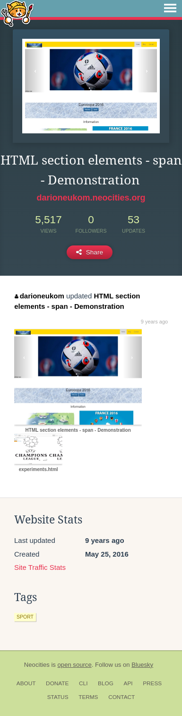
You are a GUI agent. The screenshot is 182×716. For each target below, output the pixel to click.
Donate (57, 683)
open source (75, 664)
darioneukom (39, 296)
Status (58, 697)
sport (25, 617)
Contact (121, 697)
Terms (88, 697)
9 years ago (154, 321)
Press (152, 683)
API (128, 683)
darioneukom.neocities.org (90, 197)
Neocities (37, 664)
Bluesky (142, 664)
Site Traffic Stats (40, 567)
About (26, 683)
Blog (105, 683)
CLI (83, 683)
